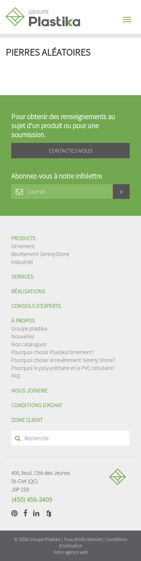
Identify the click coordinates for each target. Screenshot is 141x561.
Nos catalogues (28, 344)
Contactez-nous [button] (70, 150)
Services (22, 276)
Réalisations (28, 291)
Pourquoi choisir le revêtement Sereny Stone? (63, 360)
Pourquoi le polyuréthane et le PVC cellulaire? (63, 367)
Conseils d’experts (36, 305)
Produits (23, 238)
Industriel (22, 261)
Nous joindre (29, 390)
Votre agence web (70, 552)
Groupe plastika (29, 328)
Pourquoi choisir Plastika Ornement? (52, 352)
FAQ (15, 375)
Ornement (23, 246)
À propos (23, 320)
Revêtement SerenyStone (40, 254)
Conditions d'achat (36, 405)
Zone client (27, 419)
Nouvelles (22, 336)
